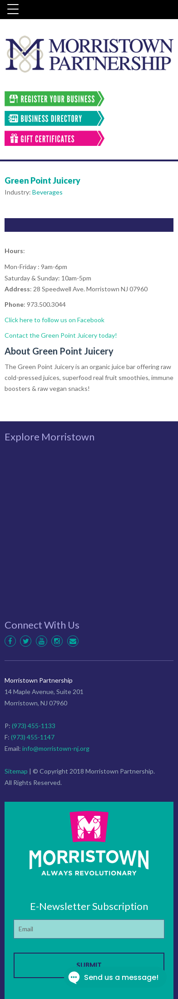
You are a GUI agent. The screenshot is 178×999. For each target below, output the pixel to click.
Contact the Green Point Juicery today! (61, 335)
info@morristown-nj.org (55, 748)
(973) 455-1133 (33, 725)
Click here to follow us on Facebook (54, 320)
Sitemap (16, 771)
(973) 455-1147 (32, 737)
